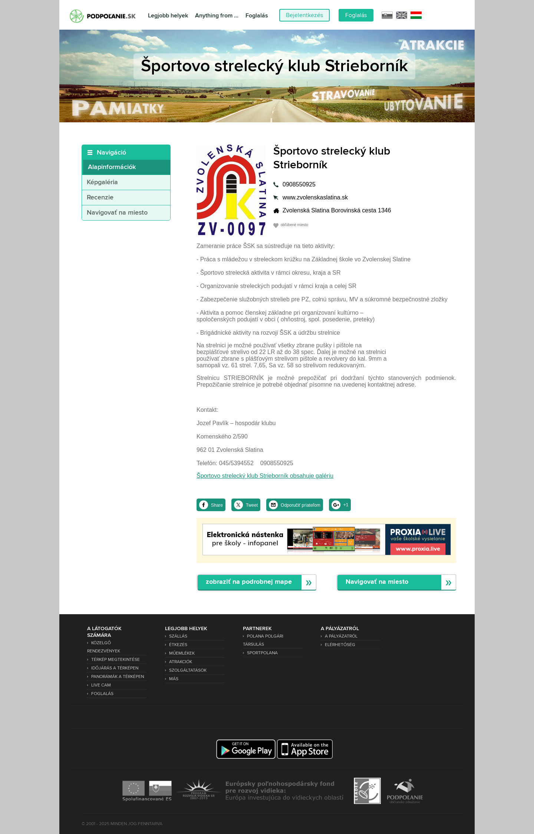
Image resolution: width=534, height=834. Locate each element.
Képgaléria (102, 182)
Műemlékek (182, 653)
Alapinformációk (112, 167)
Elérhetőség (340, 645)
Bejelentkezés (304, 15)
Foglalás (256, 16)
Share (217, 505)
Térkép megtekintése (115, 659)
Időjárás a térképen (114, 668)
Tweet (252, 505)
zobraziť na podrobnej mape (249, 582)
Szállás (178, 636)
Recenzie (100, 197)
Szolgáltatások (188, 670)
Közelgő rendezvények (103, 647)
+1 (346, 505)
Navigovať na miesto (117, 213)
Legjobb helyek (168, 16)
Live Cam (101, 685)
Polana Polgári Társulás (263, 640)
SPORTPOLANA (262, 653)
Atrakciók (180, 662)
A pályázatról (341, 636)
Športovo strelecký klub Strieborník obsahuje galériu (265, 476)
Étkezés (178, 645)
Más (173, 679)
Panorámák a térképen (117, 676)
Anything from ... (216, 16)
